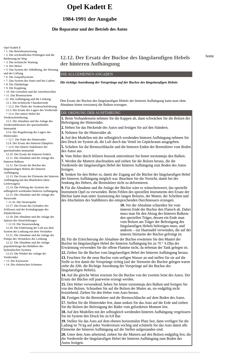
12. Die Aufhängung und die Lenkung (28, 99)
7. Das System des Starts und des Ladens (30, 80)
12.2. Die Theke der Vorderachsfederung (32, 106)
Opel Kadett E (12, 47)
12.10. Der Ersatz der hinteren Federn (28, 154)
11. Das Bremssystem (19, 95)
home (210, 56)
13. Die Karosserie (17, 261)
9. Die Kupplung (16, 88)
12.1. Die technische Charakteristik (27, 102)
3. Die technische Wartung (22, 62)
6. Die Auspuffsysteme (20, 77)
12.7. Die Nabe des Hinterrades (27, 139)
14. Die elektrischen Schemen (24, 264)
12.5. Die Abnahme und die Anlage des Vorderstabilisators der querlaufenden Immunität (28, 124)
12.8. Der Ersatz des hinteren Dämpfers (29, 143)
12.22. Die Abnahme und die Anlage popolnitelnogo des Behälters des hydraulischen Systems (26, 246)
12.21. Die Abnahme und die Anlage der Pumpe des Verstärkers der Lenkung (29, 236)
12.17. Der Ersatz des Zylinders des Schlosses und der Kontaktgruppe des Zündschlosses (26, 209)
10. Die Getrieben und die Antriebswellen (31, 91)
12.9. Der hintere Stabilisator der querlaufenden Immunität (26, 148)
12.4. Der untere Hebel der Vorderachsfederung (22, 115)
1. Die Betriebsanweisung (21, 51)
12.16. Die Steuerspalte (22, 202)
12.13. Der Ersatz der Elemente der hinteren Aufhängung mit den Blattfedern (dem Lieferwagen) (31, 179)
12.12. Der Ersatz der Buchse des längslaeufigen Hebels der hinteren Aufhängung (25, 168)
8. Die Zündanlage (17, 84)
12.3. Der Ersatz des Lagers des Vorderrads (32, 110)
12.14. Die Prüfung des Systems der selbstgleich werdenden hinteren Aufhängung (31, 189)
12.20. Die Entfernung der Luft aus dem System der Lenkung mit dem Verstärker (29, 229)
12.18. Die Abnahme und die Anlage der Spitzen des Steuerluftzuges (29, 218)
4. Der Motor (14, 66)
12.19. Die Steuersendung (23, 224)
